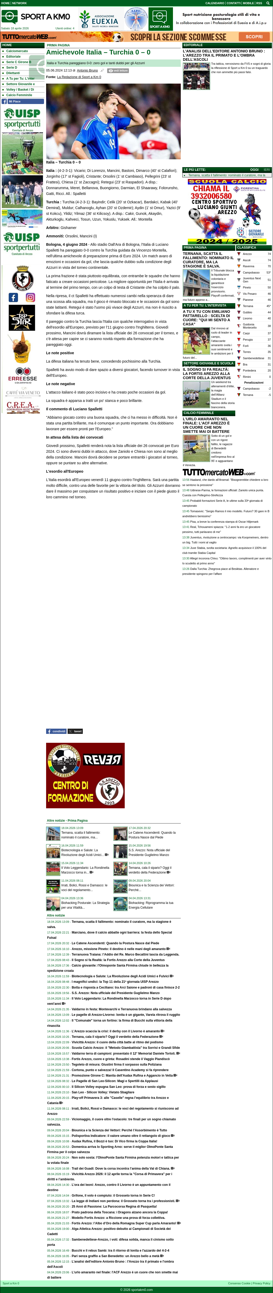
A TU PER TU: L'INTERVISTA (205, 305)
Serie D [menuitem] (9, 67)
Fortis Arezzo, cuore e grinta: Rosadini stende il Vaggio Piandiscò (121, 1059)
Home (7, 45)
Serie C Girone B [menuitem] (16, 62)
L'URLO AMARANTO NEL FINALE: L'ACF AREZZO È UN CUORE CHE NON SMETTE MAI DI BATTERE (206, 425)
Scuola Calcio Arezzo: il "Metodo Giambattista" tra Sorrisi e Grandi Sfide (126, 1048)
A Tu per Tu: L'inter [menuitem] (18, 78)
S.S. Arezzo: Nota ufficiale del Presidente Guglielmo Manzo (116, 993)
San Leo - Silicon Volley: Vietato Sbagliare (103, 1092)
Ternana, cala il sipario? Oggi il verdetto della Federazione (115, 1037)
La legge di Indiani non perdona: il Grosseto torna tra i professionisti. (123, 1201)
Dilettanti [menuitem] (11, 73)
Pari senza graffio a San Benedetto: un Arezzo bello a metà (115, 1256)
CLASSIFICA (246, 247)
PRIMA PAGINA (195, 247)
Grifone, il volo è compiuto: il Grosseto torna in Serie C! (113, 1195)
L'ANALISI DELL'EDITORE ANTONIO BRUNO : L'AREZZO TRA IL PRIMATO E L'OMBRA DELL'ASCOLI (224, 55)
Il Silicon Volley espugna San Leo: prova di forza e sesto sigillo (119, 1087)
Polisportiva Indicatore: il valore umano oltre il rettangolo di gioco (121, 1136)
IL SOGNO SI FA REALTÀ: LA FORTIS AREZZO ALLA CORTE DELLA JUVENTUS (207, 373)
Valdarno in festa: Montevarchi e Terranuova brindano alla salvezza (122, 1009)
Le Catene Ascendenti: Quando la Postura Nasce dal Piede (115, 943)
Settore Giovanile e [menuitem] (18, 84)
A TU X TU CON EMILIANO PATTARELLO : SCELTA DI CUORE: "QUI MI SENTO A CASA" (206, 317)
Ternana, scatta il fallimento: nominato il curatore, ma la (226, 175)
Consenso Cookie (239, 1283)
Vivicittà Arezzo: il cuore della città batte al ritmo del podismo (117, 1042)
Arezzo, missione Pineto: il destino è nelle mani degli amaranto (119, 949)
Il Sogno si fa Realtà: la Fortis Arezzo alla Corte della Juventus (118, 960)
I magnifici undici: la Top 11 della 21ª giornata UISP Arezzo (115, 982)
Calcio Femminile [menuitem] (17, 95)
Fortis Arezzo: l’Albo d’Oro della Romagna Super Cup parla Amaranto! (124, 1223)
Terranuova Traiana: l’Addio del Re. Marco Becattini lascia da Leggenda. (125, 954)
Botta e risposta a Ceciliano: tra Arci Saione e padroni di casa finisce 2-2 (126, 987)
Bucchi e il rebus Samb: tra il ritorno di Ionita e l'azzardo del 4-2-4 (120, 1250)
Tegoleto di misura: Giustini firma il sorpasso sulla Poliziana (117, 1064)
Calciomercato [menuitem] (15, 51)
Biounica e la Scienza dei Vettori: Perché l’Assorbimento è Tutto (119, 1130)
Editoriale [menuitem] (11, 56)
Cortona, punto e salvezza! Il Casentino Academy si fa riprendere (120, 1070)
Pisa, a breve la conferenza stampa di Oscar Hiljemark (224, 521)
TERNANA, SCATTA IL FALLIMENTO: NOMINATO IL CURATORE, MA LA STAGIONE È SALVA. (208, 260)
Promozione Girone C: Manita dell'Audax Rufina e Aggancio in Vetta (122, 1075)
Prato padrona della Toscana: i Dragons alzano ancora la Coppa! (120, 1212)
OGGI (254, 170)
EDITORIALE (193, 45)
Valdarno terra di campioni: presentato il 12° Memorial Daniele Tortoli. (124, 1053)
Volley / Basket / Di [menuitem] (18, 89)
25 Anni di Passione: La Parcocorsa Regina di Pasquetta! (114, 1206)
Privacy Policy (261, 1283)
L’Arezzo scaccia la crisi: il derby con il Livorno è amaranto (116, 1031)
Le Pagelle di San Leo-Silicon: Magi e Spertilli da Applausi (115, 1081)
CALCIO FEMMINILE (199, 413)
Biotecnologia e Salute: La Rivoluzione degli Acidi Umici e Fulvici (120, 976)
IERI (267, 170)
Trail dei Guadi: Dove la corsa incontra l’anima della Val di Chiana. (121, 1168)
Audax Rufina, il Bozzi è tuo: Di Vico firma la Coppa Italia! (114, 1141)
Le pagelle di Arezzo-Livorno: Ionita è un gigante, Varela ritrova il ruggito (126, 1015)
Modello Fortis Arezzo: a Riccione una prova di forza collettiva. (118, 1218)
